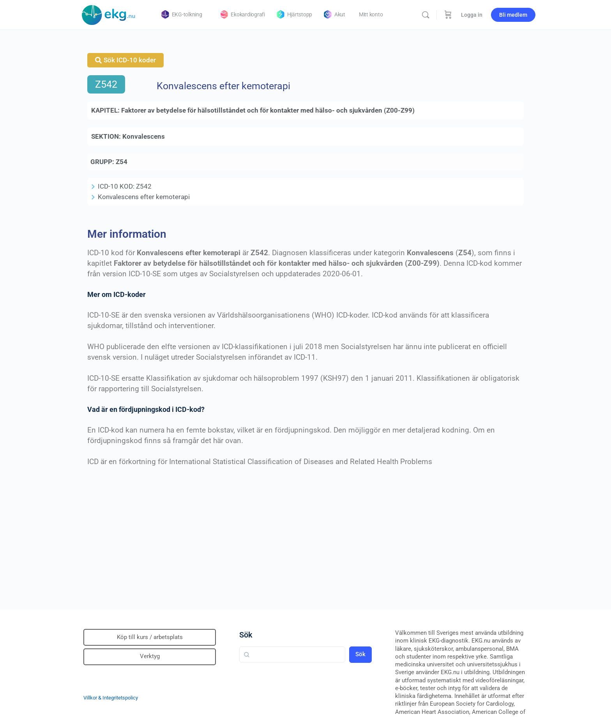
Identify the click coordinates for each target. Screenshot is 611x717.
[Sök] (425, 14)
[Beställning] (448, 15)
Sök (246, 634)
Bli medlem (513, 15)
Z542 (106, 84)
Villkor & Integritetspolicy (110, 698)
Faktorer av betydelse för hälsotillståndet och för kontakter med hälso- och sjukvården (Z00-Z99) (268, 110)
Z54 (121, 162)
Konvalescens (143, 136)
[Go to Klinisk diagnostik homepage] (109, 14)
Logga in (471, 15)
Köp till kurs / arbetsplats (150, 637)
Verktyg (150, 656)
